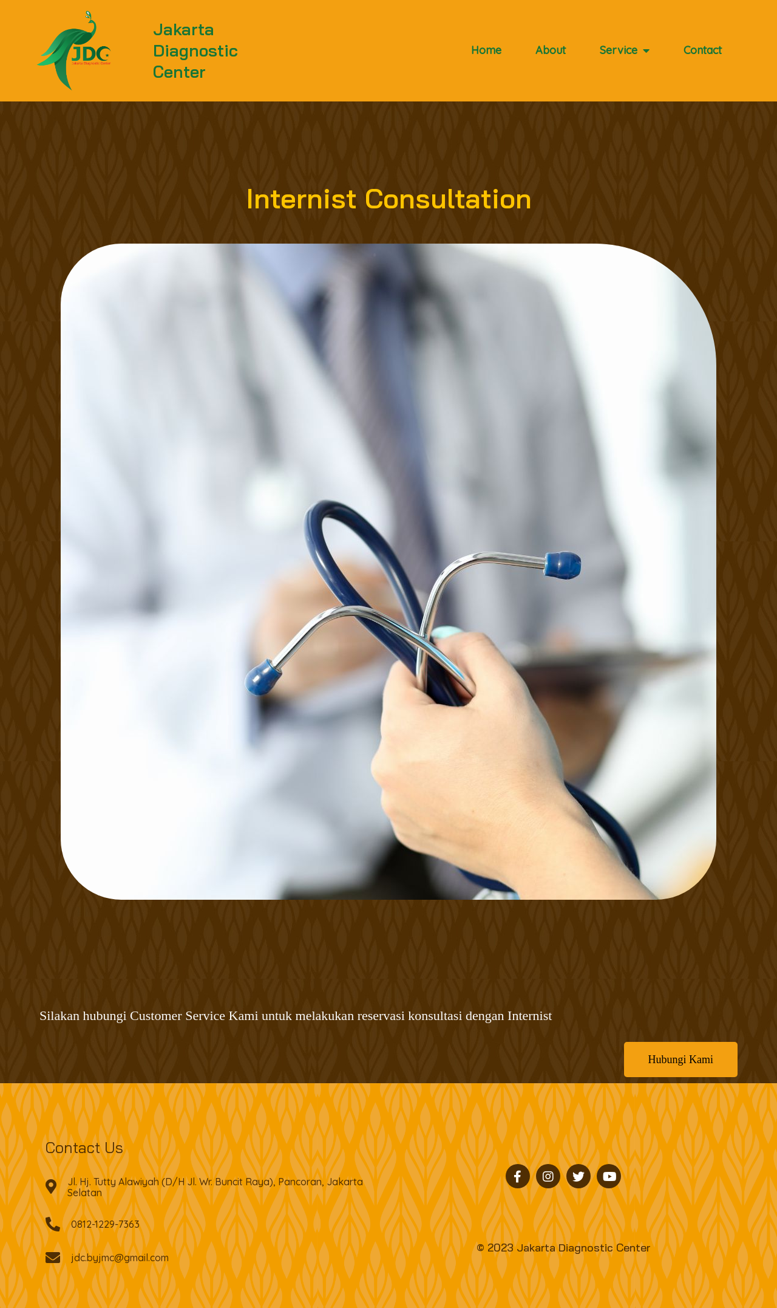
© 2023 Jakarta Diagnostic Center (563, 1248)
